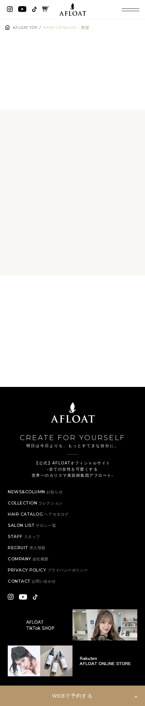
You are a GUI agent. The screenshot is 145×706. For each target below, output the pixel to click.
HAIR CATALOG (41, 520)
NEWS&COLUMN (37, 497)
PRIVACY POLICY (50, 575)
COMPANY (30, 564)
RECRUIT (28, 553)
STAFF (24, 542)
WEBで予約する (72, 696)
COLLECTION (38, 508)
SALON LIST (34, 531)
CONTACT (34, 587)
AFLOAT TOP (27, 27)
